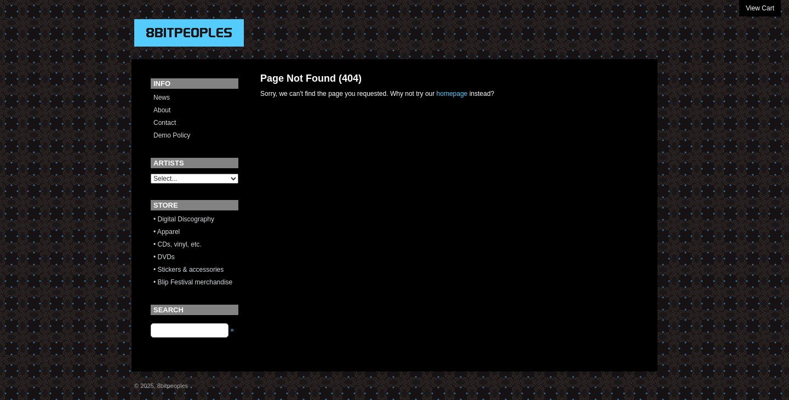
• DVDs (164, 257)
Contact (164, 123)
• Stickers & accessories (188, 269)
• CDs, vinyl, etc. (177, 244)
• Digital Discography (183, 219)
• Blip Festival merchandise (192, 282)
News (161, 97)
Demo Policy (171, 135)
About (161, 110)
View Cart (760, 8)
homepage (452, 94)
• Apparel (166, 232)
